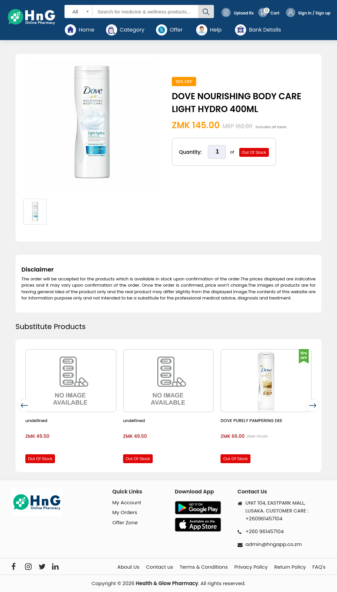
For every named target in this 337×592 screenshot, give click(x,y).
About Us (128, 567)
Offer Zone (125, 522)
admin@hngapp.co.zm (274, 544)
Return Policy (290, 567)
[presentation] (24, 406)
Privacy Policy (251, 567)
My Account (126, 502)
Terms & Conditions (204, 567)
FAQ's (318, 567)
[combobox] (78, 11)
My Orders (124, 512)
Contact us (159, 567)
